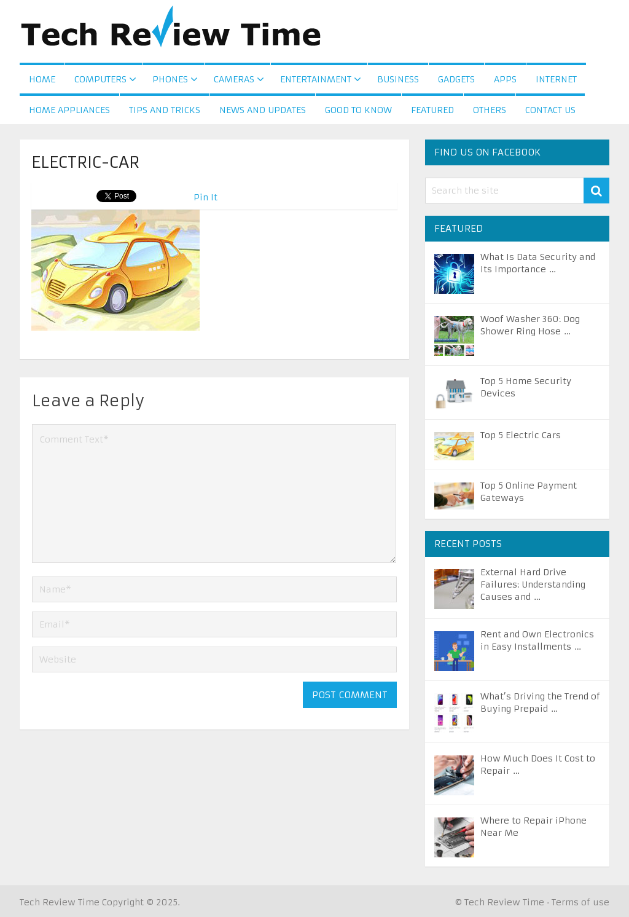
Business (398, 79)
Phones (170, 79)
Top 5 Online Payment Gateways (528, 491)
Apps (505, 79)
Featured (432, 110)
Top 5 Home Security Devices (525, 387)
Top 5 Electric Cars (520, 435)
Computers (100, 79)
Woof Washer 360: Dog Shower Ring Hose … (530, 325)
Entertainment (315, 79)
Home (42, 79)
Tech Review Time (60, 902)
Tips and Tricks (164, 110)
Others (489, 110)
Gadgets (456, 79)
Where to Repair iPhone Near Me (533, 826)
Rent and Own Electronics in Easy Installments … (537, 640)
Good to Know (358, 110)
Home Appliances (69, 110)
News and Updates (262, 110)
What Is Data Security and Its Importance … (537, 263)
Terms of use (580, 902)
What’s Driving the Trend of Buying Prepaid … (540, 702)
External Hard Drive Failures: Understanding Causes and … (532, 584)
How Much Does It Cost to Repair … (537, 764)
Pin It (205, 197)
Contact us (550, 110)
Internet (556, 79)
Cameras (234, 79)
